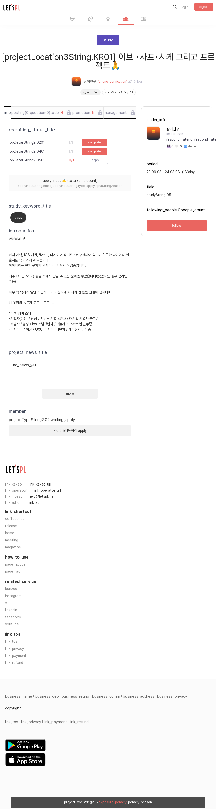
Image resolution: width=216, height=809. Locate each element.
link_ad (34, 502)
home (9, 533)
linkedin (11, 610)
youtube (12, 624)
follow (176, 225)
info (7, 112)
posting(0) (20, 112)
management (115, 112)
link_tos (11, 641)
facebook (13, 617)
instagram (13, 596)
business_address (138, 696)
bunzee (11, 589)
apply (95, 160)
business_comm (106, 696)
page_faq (12, 571)
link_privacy (14, 648)
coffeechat (14, 519)
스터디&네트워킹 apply (70, 430)
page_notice (15, 564)
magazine (13, 547)
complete (94, 142)
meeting (11, 540)
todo (56, 112)
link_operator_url (47, 490)
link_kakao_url (40, 484)
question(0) (40, 112)
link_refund (14, 663)
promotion (83, 112)
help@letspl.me (41, 496)
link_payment (15, 656)
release (11, 526)
